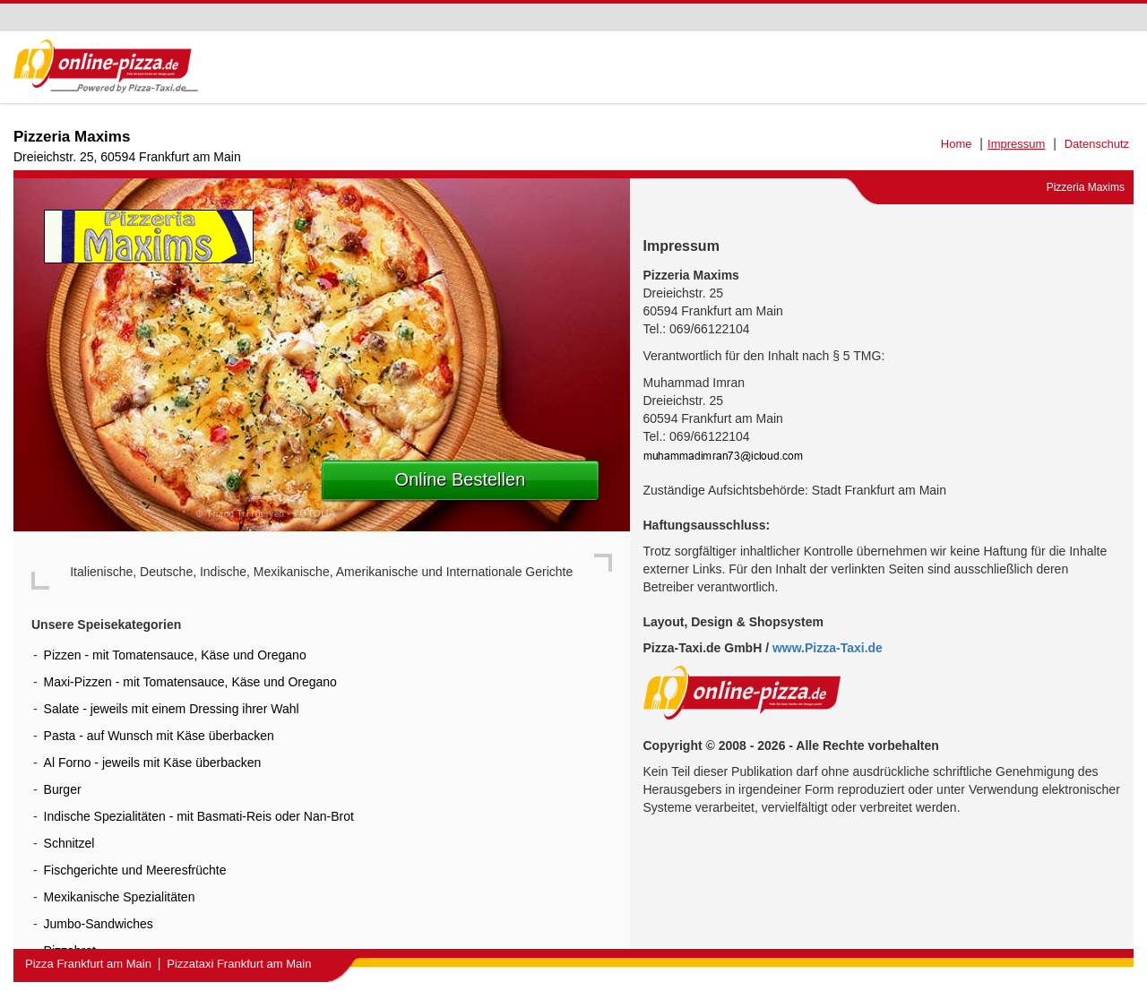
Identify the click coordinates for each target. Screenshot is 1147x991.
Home (956, 144)
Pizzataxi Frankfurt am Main (239, 963)
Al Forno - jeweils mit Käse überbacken (153, 762)
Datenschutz (1097, 144)
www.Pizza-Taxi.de (827, 648)
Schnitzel (69, 843)
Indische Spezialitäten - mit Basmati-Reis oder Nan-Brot (199, 816)
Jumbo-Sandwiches (98, 924)
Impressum (1016, 144)
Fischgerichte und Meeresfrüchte (135, 870)
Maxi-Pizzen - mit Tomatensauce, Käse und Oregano (190, 682)
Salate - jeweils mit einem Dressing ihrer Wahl (171, 709)
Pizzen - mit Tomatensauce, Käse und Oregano (175, 655)
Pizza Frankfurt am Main (88, 963)
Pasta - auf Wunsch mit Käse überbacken (159, 735)
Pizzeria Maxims (71, 136)
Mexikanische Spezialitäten (119, 897)
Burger (63, 789)
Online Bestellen (460, 479)
